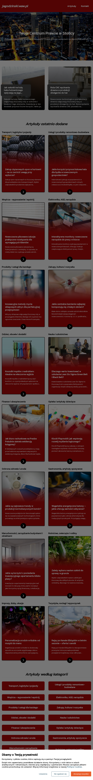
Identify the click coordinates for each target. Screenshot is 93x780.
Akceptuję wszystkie (81, 774)
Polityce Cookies (74, 766)
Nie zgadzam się (60, 774)
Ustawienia (43, 774)
